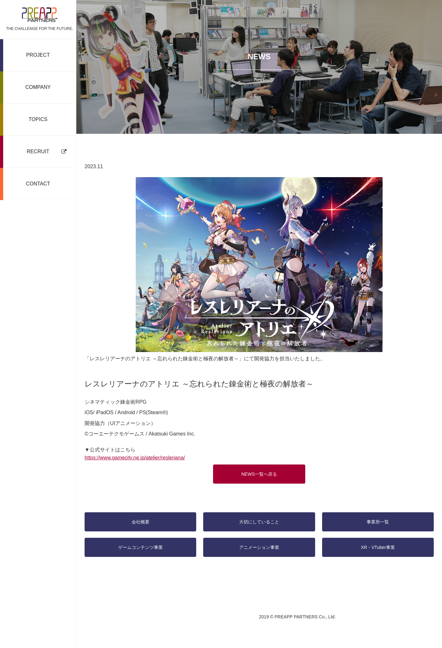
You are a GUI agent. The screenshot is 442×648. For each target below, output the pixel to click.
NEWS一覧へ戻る (259, 472)
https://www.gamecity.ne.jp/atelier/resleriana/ (136, 456)
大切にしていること (259, 520)
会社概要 (141, 520)
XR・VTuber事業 (377, 546)
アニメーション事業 (259, 546)
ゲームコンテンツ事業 (141, 546)
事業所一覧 (377, 520)
